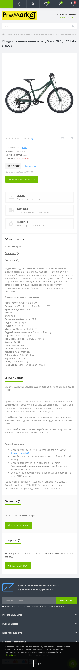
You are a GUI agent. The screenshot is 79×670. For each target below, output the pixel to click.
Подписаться (66, 600)
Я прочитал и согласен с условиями (34, 606)
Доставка (22, 208)
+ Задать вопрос (18, 565)
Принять (41, 663)
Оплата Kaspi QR (20, 453)
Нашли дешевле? (32, 166)
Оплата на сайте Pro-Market (28, 606)
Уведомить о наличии (22, 179)
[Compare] (72, 138)
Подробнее (10, 655)
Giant (24, 147)
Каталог (11, 34)
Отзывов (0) (12, 253)
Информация (13, 246)
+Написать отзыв (18, 525)
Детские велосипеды (42, 34)
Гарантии (22, 221)
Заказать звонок (66, 17)
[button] (33, 4)
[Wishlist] (62, 138)
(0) (32, 138)
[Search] (73, 26)
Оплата (21, 195)
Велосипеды (24, 34)
